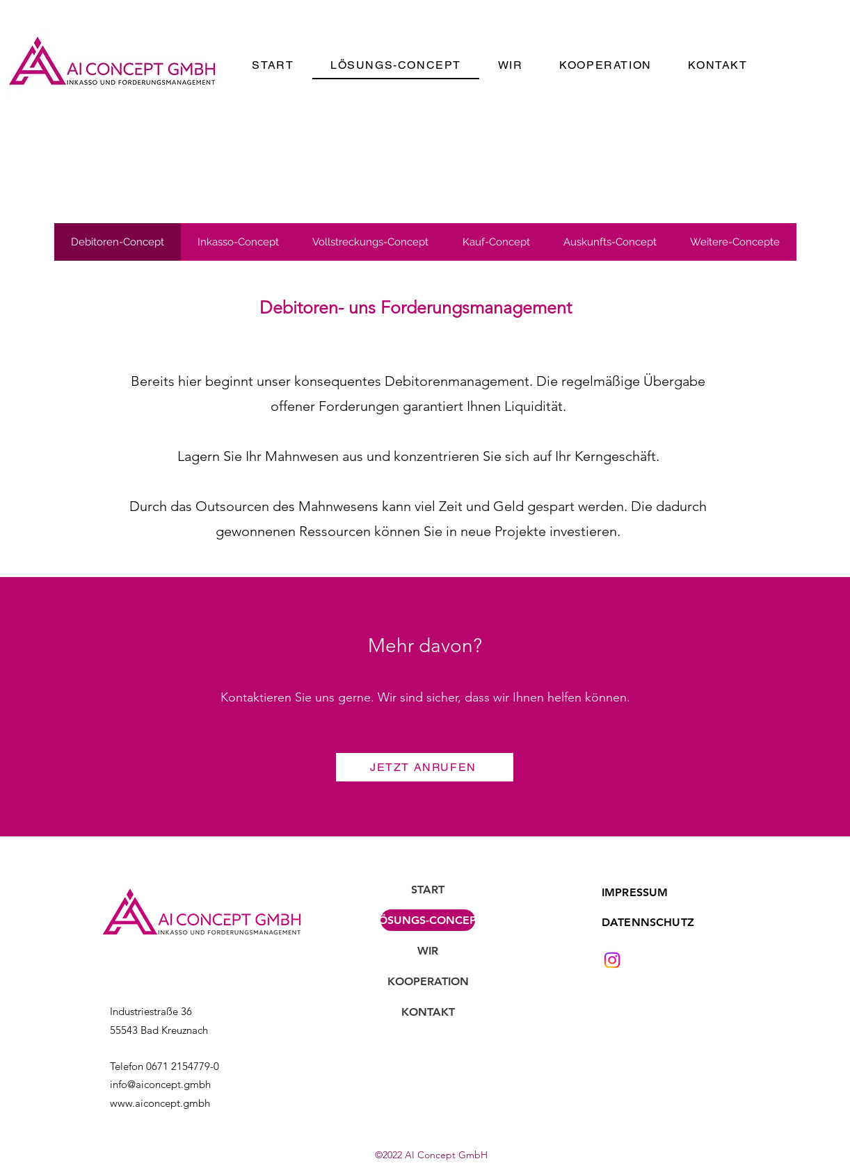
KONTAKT (428, 1012)
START (427, 889)
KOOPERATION (428, 981)
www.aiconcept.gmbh (160, 1103)
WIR (427, 950)
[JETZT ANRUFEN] (424, 767)
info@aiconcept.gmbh (160, 1084)
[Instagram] (612, 960)
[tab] (117, 242)
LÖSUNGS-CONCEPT (427, 920)
